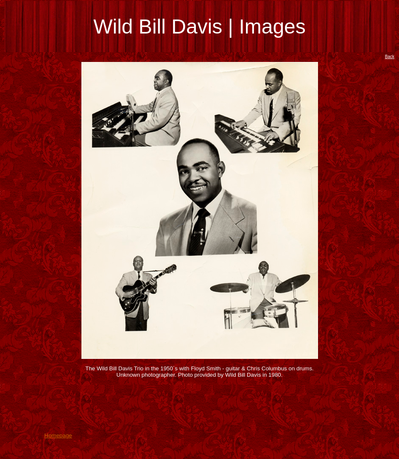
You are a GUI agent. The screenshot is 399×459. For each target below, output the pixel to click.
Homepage (58, 435)
